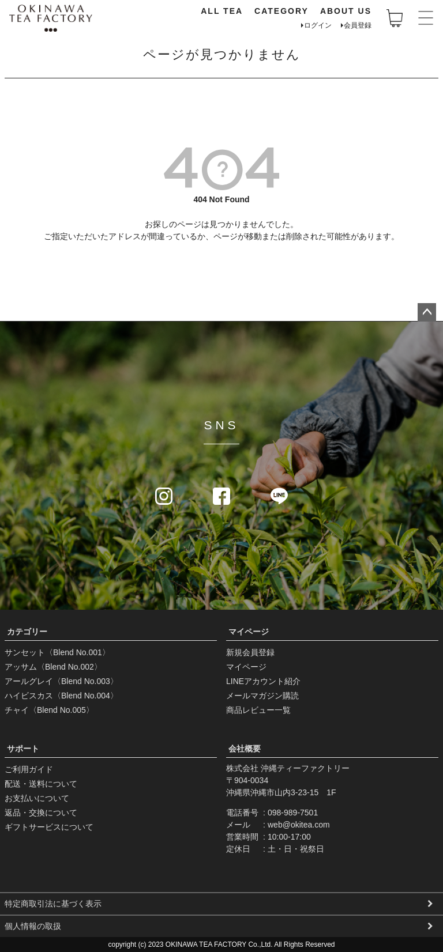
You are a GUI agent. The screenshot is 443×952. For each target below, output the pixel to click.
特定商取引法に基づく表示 (53, 903)
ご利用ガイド (29, 769)
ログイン (318, 25)
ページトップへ (427, 312)
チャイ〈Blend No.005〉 (49, 710)
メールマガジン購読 (262, 695)
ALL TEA (222, 11)
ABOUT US (345, 11)
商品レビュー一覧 (258, 710)
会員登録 (357, 25)
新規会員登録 (250, 652)
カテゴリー (27, 631)
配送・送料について (41, 783)
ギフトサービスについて (49, 827)
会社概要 (244, 748)
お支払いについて (37, 798)
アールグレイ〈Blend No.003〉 (61, 681)
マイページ (248, 631)
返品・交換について (41, 812)
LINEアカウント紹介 (263, 681)
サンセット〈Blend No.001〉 (57, 652)
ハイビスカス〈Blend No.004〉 (61, 695)
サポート (23, 748)
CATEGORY (281, 11)
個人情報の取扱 (33, 926)
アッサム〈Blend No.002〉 (53, 666)
